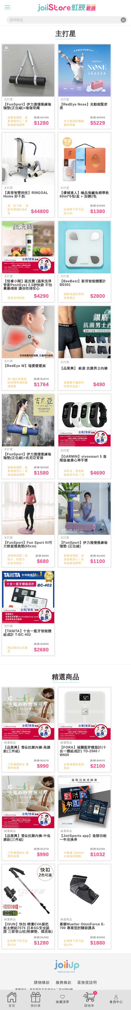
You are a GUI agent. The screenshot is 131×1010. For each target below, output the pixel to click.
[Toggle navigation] (7, 7)
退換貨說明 (87, 989)
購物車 (89, 999)
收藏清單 (62, 999)
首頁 (12, 999)
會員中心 (116, 999)
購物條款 (42, 989)
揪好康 (35, 999)
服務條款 (64, 989)
